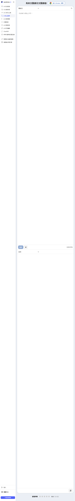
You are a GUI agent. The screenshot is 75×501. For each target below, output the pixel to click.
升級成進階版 (8, 497)
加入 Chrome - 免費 (56, 3)
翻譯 (21, 247)
